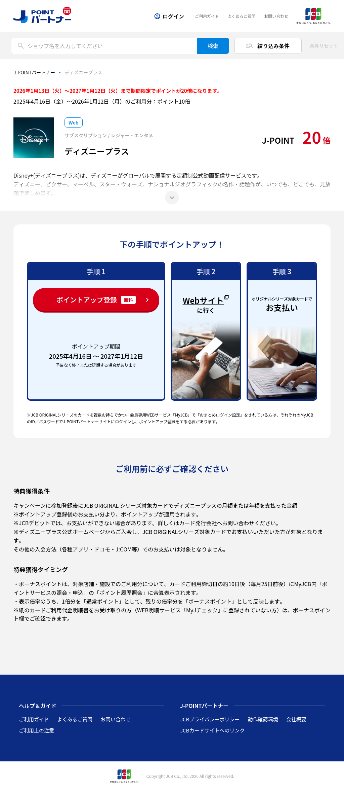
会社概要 (296, 719)
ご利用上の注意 (36, 730)
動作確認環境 (263, 719)
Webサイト (206, 299)
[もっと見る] (172, 197)
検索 (213, 46)
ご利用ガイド (207, 16)
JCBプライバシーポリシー (210, 719)
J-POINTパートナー (34, 72)
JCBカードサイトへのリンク (212, 730)
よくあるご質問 (241, 16)
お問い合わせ (276, 16)
